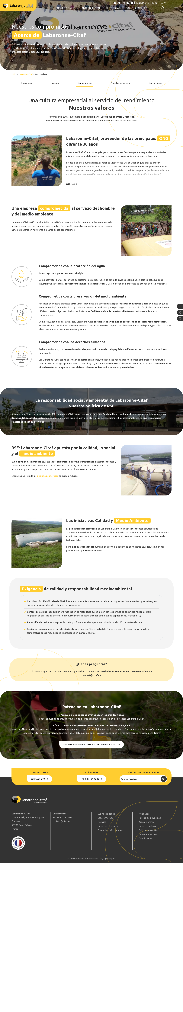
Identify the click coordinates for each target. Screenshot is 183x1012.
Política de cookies (148, 830)
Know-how (26, 83)
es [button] (162, 3)
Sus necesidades (65, 8)
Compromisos (85, 83)
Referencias (113, 8)
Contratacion (155, 83)
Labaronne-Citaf (91, 8)
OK (163, 779)
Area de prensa (147, 822)
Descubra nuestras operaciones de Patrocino (91, 744)
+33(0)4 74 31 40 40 (147, 3)
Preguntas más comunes (110, 830)
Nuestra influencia (120, 83)
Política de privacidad (150, 817)
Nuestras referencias (108, 826)
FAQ (128, 8)
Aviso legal (144, 813)
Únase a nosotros (148, 834)
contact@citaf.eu (61, 821)
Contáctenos (145, 838)
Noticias (102, 822)
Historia (55, 83)
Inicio (14, 74)
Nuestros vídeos (147, 826)
